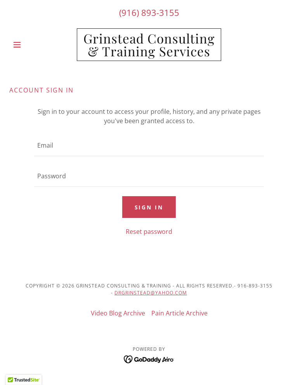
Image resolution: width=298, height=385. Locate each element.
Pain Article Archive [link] (179, 313)
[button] (30, 44)
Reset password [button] (149, 231)
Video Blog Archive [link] (118, 313)
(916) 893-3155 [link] (149, 12)
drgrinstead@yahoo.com (150, 292)
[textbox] (149, 145)
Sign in (149, 207)
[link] (149, 54)
